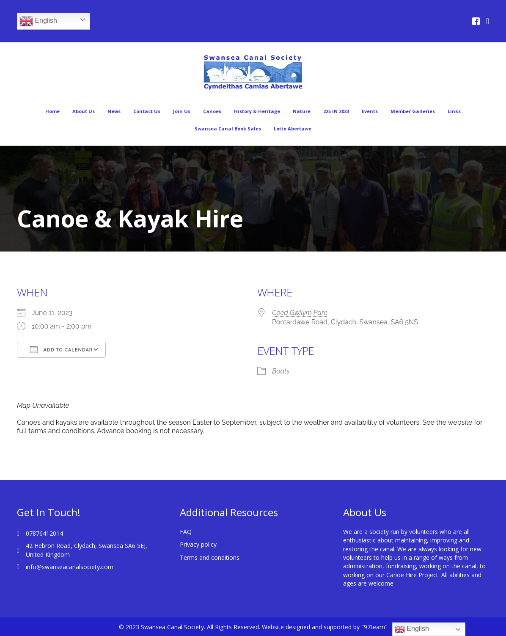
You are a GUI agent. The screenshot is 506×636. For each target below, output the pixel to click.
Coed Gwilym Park (299, 313)
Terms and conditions (209, 557)
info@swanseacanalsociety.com (69, 567)
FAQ (186, 532)
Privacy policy (198, 544)
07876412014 (44, 533)
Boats (281, 371)
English (38, 21)
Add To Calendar (61, 349)
